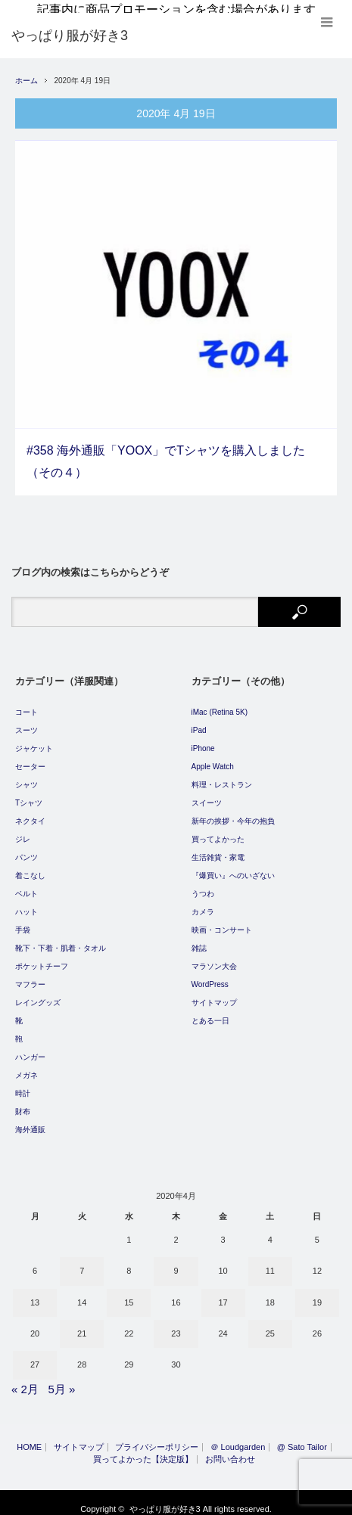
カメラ (203, 903)
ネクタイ (30, 812)
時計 (22, 1084)
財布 (22, 1102)
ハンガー (30, 1048)
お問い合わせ (230, 1450)
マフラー (30, 975)
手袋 (22, 921)
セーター (30, 757)
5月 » (61, 1379)
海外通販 (30, 1120)
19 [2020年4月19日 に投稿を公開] (317, 1292)
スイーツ (207, 794)
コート (26, 703)
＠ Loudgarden (238, 1438)
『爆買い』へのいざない (233, 866)
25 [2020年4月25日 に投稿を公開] (270, 1324)
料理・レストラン (222, 775)
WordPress (210, 975)
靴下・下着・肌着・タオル (60, 939)
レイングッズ (38, 993)
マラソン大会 (214, 957)
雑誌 (199, 939)
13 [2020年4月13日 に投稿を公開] (34, 1292)
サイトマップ (214, 993)
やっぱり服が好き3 (165, 1499)
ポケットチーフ (41, 957)
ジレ (22, 830)
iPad (199, 721)
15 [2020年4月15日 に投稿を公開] (128, 1292)
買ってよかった (218, 830)
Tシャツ (28, 794)
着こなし (30, 866)
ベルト (26, 884)
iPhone (203, 739)
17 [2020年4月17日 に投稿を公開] (223, 1292)
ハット (26, 903)
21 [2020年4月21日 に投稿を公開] (81, 1324)
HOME (29, 1438)
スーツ (26, 721)
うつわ (203, 884)
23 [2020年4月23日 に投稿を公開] (175, 1324)
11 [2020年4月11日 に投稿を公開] (270, 1261)
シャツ (26, 775)
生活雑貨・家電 (218, 848)
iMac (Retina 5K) (220, 703)
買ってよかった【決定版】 (143, 1450)
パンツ (26, 848)
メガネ (26, 1066)
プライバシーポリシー (156, 1438)
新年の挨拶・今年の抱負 (233, 812)
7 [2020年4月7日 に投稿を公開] (81, 1261)
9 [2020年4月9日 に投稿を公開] (175, 1261)
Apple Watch (213, 757)
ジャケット (34, 739)
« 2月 (25, 1379)
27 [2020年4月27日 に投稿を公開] (34, 1355)
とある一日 (210, 1011)
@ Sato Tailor (302, 1438)
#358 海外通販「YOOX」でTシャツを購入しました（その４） (165, 452)
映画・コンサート (222, 921)
